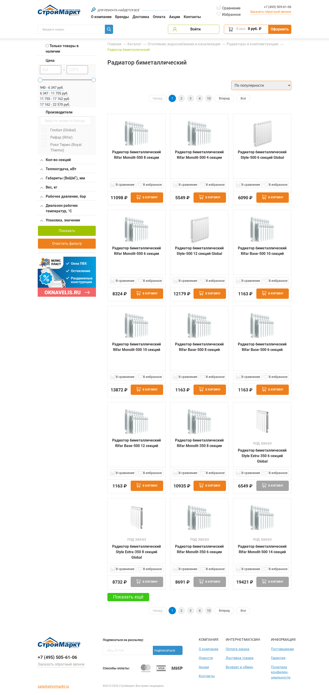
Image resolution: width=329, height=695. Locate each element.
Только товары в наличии (62, 49)
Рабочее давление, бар (63, 196)
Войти (195, 29)
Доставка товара (239, 658)
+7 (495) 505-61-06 (277, 7)
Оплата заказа (237, 649)
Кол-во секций (55, 160)
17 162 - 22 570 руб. (55, 104)
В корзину (147, 197)
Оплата (159, 17)
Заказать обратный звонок (270, 11)
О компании (101, 17)
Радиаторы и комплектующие (252, 44)
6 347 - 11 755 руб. (54, 93)
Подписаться (164, 650)
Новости (206, 658)
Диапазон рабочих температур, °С (59, 208)
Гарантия (278, 658)
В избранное (152, 184)
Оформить (280, 29)
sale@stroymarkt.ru (53, 686)
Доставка (141, 17)
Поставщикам (281, 649)
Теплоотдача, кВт (58, 169)
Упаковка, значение (60, 220)
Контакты (192, 17)
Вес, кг (48, 187)
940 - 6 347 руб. (52, 88)
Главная (114, 44)
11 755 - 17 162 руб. (55, 99)
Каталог (134, 44)
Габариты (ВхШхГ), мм (62, 178)
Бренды (122, 17)
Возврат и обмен (239, 667)
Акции (174, 17)
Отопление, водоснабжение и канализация (184, 44)
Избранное (231, 14)
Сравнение (231, 8)
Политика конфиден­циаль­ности (280, 672)
